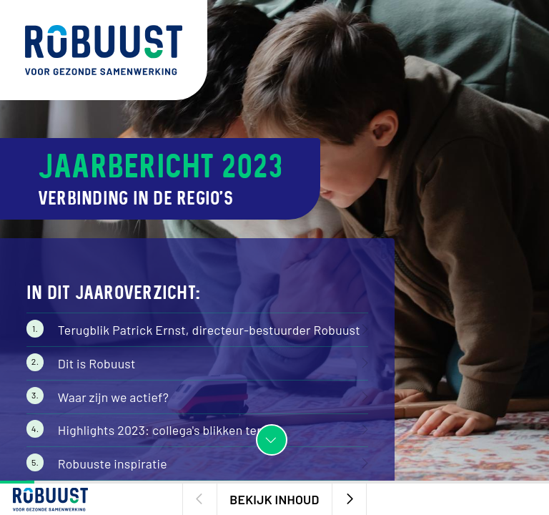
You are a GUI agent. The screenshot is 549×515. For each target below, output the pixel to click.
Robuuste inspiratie (112, 463)
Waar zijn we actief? (113, 397)
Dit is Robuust (97, 363)
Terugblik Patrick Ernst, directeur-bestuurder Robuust (209, 330)
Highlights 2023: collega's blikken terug (166, 430)
